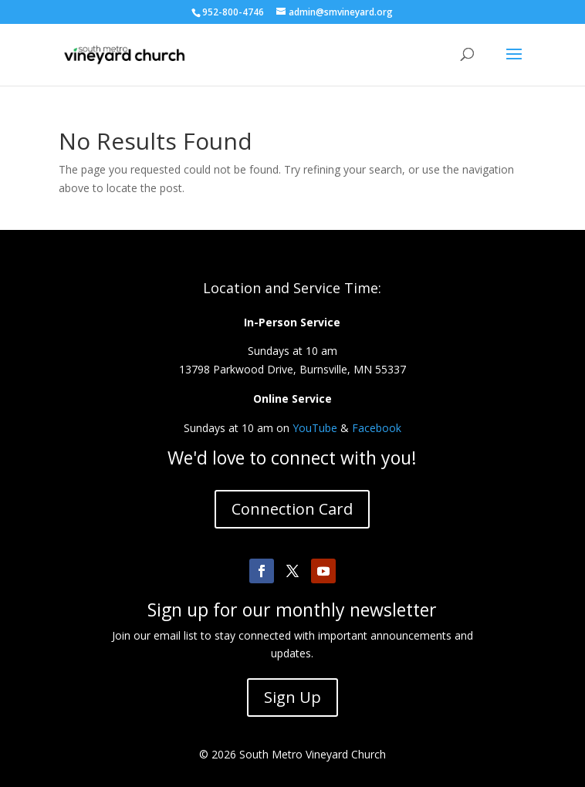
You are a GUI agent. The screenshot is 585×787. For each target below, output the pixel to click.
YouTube (314, 428)
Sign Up (292, 697)
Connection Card (292, 508)
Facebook (376, 428)
